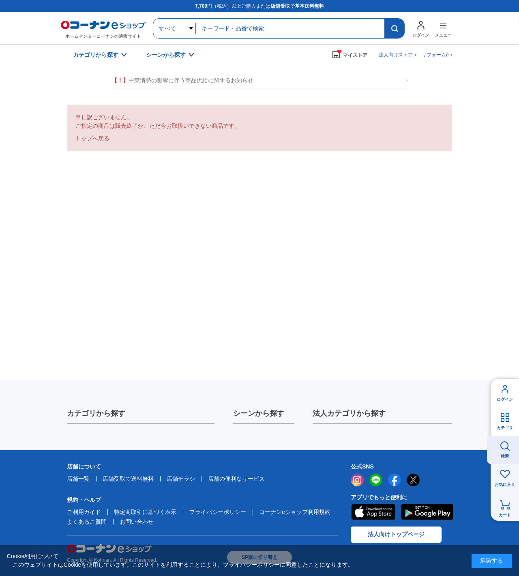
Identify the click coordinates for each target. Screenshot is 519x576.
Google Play (427, 512)
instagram (357, 479)
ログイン (505, 399)
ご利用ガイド (84, 512)
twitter (413, 479)
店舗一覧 (78, 478)
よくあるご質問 (87, 521)
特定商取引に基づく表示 (145, 512)
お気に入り (505, 484)
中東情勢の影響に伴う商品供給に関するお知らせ (182, 80)
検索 (505, 456)
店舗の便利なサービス (236, 478)
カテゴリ (505, 428)
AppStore (373, 512)
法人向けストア (396, 54)
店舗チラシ (181, 478)
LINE (375, 479)
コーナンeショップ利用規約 (294, 512)
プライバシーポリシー (217, 512)
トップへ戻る (92, 138)
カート (505, 515)
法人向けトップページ (396, 534)
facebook (394, 479)
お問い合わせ (137, 521)
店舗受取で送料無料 (128, 478)
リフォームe (435, 54)
